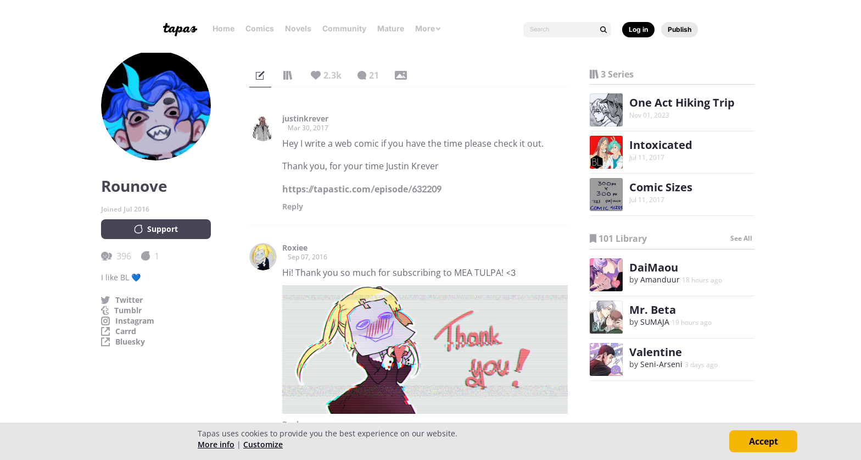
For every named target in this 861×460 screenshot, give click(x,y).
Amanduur (660, 279)
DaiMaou (653, 267)
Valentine (655, 352)
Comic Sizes (660, 187)
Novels (298, 28)
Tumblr (128, 310)
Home (223, 28)
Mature (390, 28)
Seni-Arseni (661, 364)
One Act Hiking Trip (682, 102)
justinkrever (305, 119)
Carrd (125, 331)
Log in (638, 29)
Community (344, 28)
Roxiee (295, 248)
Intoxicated (660, 144)
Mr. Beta (652, 309)
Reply (292, 207)
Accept (763, 441)
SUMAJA (654, 322)
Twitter (129, 300)
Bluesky (130, 341)
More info (216, 444)
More (428, 28)
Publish (679, 29)
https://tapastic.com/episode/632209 (361, 189)
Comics (259, 28)
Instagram (134, 321)
